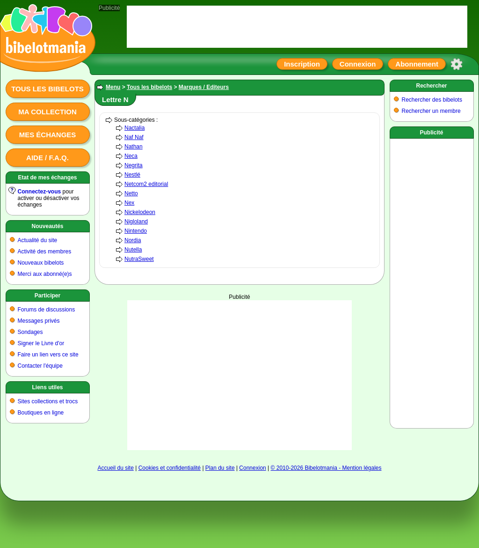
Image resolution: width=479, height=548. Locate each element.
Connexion (358, 64)
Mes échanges (47, 135)
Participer (47, 295)
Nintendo (135, 231)
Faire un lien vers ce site (48, 354)
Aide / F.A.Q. (47, 158)
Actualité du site (38, 240)
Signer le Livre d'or (41, 343)
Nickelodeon (139, 212)
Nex (129, 203)
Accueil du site (115, 468)
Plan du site (220, 468)
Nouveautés (47, 226)
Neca (131, 156)
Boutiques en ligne (41, 412)
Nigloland (136, 221)
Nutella (133, 249)
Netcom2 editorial (146, 184)
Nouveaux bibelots (41, 262)
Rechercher (431, 85)
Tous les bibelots (47, 89)
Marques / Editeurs (204, 87)
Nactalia (134, 128)
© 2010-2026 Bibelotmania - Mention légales (326, 468)
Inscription (302, 64)
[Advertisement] (431, 281)
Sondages (30, 332)
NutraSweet (139, 259)
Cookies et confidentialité (169, 468)
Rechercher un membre (431, 111)
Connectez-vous (39, 191)
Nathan (133, 146)
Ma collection (47, 112)
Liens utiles (47, 387)
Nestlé (132, 174)
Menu (113, 87)
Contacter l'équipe (40, 366)
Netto (131, 193)
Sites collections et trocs (48, 401)
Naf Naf (134, 137)
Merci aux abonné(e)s (45, 274)
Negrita (133, 165)
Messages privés (39, 321)
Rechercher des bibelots (432, 99)
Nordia (132, 240)
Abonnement (416, 64)
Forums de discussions (46, 309)
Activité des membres (45, 251)
